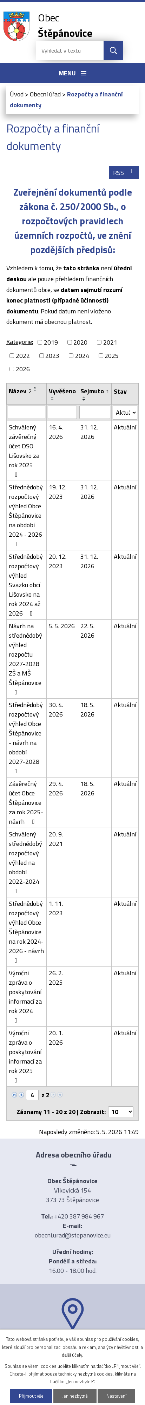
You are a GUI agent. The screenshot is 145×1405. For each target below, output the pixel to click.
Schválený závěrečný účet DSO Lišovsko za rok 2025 (24, 450)
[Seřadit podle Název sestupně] (35, 390)
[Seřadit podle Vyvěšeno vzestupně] (53, 397)
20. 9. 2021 (56, 838)
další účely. (72, 1354)
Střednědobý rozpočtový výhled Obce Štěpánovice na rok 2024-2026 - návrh (26, 931)
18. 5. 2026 (87, 709)
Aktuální (125, 427)
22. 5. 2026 (87, 630)
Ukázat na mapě (72, 1344)
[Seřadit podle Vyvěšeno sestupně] (53, 400)
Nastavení (116, 1395)
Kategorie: (19, 341)
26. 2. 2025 (56, 977)
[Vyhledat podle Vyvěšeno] (62, 412)
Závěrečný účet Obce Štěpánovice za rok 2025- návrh (26, 802)
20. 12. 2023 (57, 561)
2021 (110, 342)
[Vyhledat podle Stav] (125, 413)
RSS (124, 172)
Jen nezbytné (75, 1395)
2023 (52, 355)
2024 (82, 355)
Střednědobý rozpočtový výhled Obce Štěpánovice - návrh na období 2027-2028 (26, 737)
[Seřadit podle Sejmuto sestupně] (84, 400)
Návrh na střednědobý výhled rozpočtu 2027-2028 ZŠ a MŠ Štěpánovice (25, 658)
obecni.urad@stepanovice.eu (73, 1235)
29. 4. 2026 (56, 788)
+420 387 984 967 (79, 1216)
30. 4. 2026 (56, 709)
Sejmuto (94, 391)
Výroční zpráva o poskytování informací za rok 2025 (25, 1056)
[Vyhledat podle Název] (26, 412)
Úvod (17, 94)
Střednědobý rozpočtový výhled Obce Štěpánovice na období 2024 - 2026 (26, 514)
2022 (23, 355)
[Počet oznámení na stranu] (120, 1111)
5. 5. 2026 (62, 626)
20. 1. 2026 (56, 1037)
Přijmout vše (31, 1395)
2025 (112, 355)
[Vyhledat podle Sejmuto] (94, 412)
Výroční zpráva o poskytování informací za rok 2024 (25, 996)
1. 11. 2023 (56, 908)
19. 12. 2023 (57, 491)
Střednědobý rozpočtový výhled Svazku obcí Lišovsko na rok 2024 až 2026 (26, 585)
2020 (80, 342)
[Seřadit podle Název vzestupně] (35, 387)
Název (20, 391)
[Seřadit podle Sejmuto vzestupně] (84, 397)
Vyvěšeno (62, 391)
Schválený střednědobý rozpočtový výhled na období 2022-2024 (25, 861)
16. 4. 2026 (56, 431)
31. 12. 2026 (89, 431)
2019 (51, 342)
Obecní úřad (45, 94)
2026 (23, 369)
